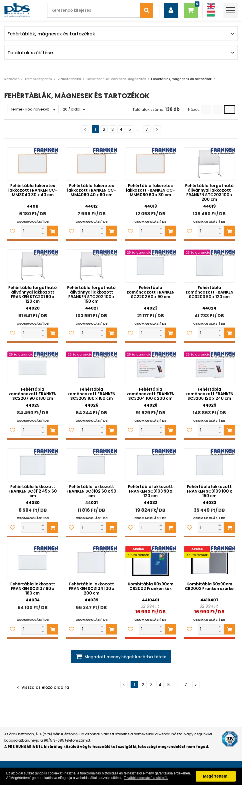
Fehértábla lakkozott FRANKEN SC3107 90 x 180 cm (32, 588)
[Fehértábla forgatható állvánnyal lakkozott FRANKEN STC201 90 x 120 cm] (32, 266)
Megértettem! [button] (216, 776)
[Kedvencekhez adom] (12, 231)
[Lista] (206, 109)
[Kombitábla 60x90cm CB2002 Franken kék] (150, 562)
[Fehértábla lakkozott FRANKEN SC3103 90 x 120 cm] (150, 465)
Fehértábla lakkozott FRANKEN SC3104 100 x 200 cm (91, 588)
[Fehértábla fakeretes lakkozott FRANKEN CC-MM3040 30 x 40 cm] (32, 164)
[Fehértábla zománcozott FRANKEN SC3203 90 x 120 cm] (209, 266)
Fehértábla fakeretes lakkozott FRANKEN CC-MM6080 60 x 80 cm (150, 190)
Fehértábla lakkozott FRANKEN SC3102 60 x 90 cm (91, 491)
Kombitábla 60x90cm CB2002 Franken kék (150, 586)
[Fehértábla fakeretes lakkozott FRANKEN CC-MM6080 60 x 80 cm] (150, 164)
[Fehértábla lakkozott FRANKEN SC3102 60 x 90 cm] (91, 465)
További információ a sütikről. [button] (146, 778)
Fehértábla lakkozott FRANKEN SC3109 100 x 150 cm (209, 491)
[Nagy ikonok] (229, 109)
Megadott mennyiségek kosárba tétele (125, 657)
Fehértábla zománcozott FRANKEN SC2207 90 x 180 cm (33, 393)
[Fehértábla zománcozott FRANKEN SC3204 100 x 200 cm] (150, 368)
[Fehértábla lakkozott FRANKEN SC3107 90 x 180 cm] (32, 562)
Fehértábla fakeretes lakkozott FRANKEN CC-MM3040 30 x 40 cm (32, 190)
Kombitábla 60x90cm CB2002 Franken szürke (209, 586)
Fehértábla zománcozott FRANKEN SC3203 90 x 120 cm (209, 292)
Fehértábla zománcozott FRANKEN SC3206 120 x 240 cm (209, 393)
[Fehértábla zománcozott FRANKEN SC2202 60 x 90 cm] (150, 266)
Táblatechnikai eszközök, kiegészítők (116, 79)
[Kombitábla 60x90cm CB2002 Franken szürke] (209, 562)
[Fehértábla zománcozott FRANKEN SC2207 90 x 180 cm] (32, 368)
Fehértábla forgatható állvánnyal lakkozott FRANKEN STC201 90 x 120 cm (32, 294)
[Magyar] (211, 14)
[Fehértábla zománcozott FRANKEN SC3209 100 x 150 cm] (91, 368)
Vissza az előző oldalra (45, 687)
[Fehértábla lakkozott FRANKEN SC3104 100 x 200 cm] (91, 562)
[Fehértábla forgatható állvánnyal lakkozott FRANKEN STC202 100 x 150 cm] (91, 266)
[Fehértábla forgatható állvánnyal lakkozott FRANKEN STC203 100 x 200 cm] (209, 164)
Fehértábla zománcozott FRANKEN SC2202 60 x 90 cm (151, 292)
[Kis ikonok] (218, 109)
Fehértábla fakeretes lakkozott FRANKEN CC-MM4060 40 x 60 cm (91, 190)
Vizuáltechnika (69, 79)
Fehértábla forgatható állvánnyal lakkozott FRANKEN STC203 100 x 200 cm (209, 192)
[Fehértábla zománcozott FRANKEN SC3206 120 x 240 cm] (209, 368)
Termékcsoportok (38, 79)
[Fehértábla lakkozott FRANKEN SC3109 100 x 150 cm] (209, 465)
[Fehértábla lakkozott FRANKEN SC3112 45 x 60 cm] (32, 465)
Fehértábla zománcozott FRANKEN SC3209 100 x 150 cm (91, 393)
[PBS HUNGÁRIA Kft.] (17, 10)
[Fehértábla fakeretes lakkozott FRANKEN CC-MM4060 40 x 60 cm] (91, 164)
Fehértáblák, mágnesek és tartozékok (181, 79)
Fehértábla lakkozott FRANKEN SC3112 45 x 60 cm (33, 491)
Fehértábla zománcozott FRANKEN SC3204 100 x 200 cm (151, 393)
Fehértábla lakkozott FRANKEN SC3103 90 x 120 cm (150, 491)
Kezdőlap (11, 79)
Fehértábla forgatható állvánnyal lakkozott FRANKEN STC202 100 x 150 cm (91, 294)
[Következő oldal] (157, 129)
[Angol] (211, 6)
